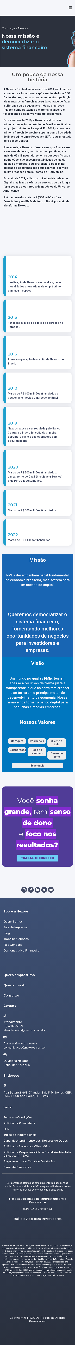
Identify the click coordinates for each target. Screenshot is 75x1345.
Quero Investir (15, 985)
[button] (70, 8)
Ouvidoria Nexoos (15, 1060)
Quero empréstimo (19, 975)
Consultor (11, 995)
